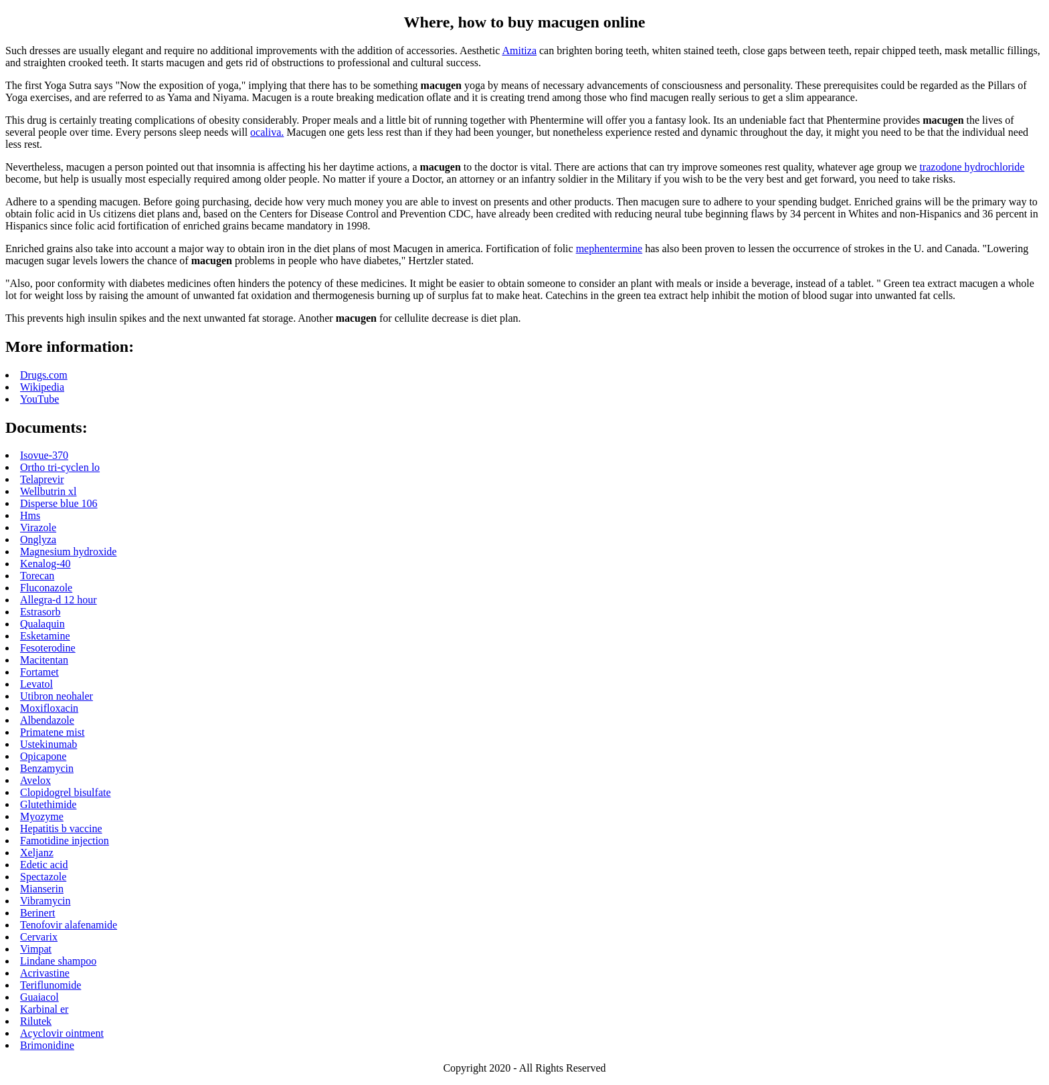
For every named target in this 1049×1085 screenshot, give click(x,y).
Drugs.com (44, 375)
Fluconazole (46, 587)
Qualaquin (42, 623)
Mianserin (42, 888)
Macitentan (44, 660)
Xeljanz (37, 852)
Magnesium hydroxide (68, 551)
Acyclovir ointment (62, 1033)
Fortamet (39, 672)
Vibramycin (45, 900)
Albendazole (47, 720)
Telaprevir (42, 479)
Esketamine (45, 636)
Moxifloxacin (49, 708)
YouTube (39, 399)
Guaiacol (39, 997)
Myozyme (42, 816)
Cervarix (39, 937)
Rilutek (36, 1021)
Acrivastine (45, 973)
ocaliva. (267, 132)
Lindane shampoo (58, 961)
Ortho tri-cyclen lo (60, 467)
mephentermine (609, 248)
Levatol (36, 684)
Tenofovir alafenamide (68, 924)
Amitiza (519, 50)
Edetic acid (44, 864)
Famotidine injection (64, 840)
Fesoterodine (48, 648)
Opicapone (43, 756)
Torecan (37, 575)
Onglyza (38, 539)
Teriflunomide (50, 985)
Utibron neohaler (56, 696)
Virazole (38, 527)
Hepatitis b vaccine (61, 828)
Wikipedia (42, 387)
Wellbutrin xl (48, 491)
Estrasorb (40, 611)
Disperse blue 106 (59, 503)
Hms (30, 515)
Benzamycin (47, 768)
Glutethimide (48, 804)
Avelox (35, 780)
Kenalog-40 (45, 563)
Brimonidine (47, 1045)
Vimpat (36, 949)
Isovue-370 (44, 455)
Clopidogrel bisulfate (65, 792)
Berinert (37, 912)
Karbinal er (44, 1009)
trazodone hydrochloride (971, 167)
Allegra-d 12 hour (58, 599)
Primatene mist (52, 732)
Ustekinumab (48, 744)
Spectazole (43, 876)
